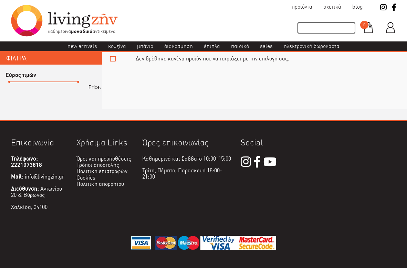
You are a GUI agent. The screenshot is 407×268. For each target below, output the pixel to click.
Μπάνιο (145, 46)
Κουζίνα (117, 46)
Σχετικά (332, 6)
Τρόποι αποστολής (97, 165)
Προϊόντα (302, 6)
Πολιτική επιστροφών (101, 171)
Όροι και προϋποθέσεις (103, 158)
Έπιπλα (212, 46)
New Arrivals (82, 46)
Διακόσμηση (178, 46)
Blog (357, 6)
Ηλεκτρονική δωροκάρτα (312, 46)
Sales (266, 46)
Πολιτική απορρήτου (100, 184)
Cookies (85, 177)
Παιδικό (240, 46)
